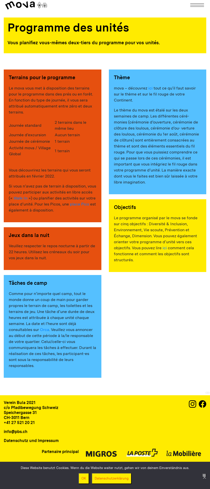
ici (150, 88)
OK (83, 478)
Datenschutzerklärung (112, 478)
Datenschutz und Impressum (31, 440)
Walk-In (20, 198)
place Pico (79, 204)
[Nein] (204, 475)
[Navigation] (197, 5)
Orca (44, 329)
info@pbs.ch (15, 431)
